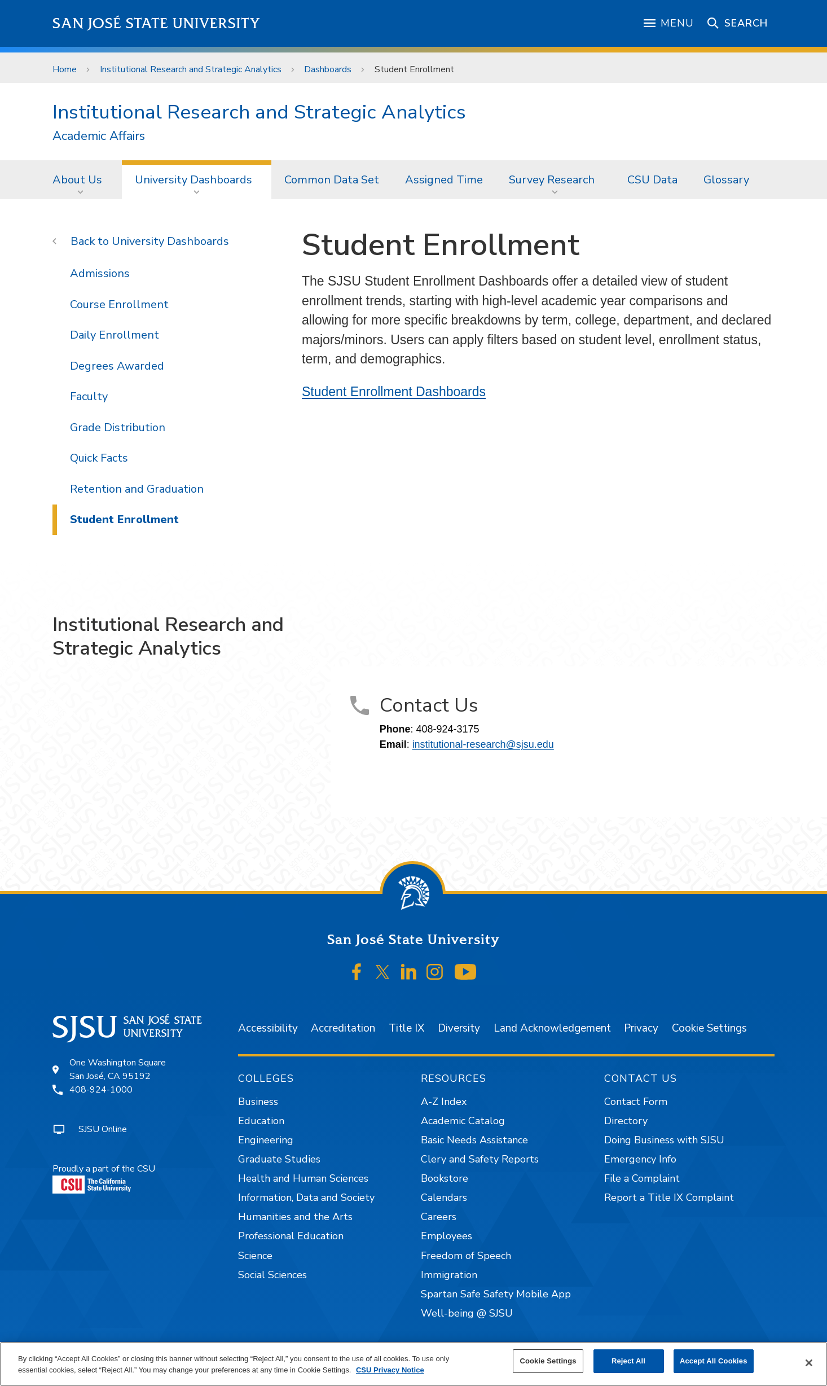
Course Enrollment (119, 304)
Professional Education (291, 1236)
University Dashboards (193, 179)
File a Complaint (642, 1178)
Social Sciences (272, 1275)
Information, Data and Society (306, 1197)
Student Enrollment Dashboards (394, 391)
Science (255, 1255)
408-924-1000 (101, 1090)
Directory (626, 1121)
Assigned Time (444, 179)
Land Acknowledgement (552, 1028)
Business (258, 1101)
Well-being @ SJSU (467, 1313)
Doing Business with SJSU (664, 1140)
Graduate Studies (279, 1159)
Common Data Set (331, 179)
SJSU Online (102, 1129)
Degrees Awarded (117, 366)
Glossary (726, 179)
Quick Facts (99, 458)
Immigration (449, 1275)
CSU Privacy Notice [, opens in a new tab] (390, 1370)
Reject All (628, 1361)
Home (64, 69)
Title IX (406, 1028)
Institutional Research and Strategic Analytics (190, 69)
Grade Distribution (117, 427)
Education (261, 1121)
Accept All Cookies (713, 1361)
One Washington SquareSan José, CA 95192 (117, 1069)
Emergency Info (640, 1159)
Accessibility (268, 1028)
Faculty (89, 396)
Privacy (641, 1028)
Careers (438, 1216)
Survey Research (552, 179)
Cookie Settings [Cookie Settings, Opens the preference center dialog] (548, 1361)
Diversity (459, 1028)
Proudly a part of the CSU (103, 1178)
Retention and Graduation (137, 489)
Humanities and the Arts (295, 1216)
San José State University (156, 23)
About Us (77, 179)
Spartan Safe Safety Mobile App (496, 1294)
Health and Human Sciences (303, 1178)
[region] (413, 1364)
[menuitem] (80, 179)
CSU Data (652, 179)
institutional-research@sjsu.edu (483, 744)
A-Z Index (444, 1101)
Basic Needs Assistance (474, 1140)
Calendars (444, 1197)
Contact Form (635, 1101)
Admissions (100, 273)
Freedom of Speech (466, 1255)
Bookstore (444, 1178)
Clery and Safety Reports (480, 1159)
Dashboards (327, 69)
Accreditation (343, 1028)
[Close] (809, 1362)
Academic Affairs (98, 136)
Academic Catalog (463, 1121)
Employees (446, 1236)
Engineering (265, 1140)
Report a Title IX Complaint (669, 1197)
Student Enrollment (414, 69)
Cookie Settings (709, 1028)
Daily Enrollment (114, 335)
